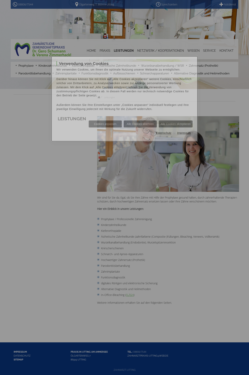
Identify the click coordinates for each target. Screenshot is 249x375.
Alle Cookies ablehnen (140, 124)
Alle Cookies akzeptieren (176, 124)
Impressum (184, 132)
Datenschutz (163, 132)
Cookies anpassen (105, 124)
